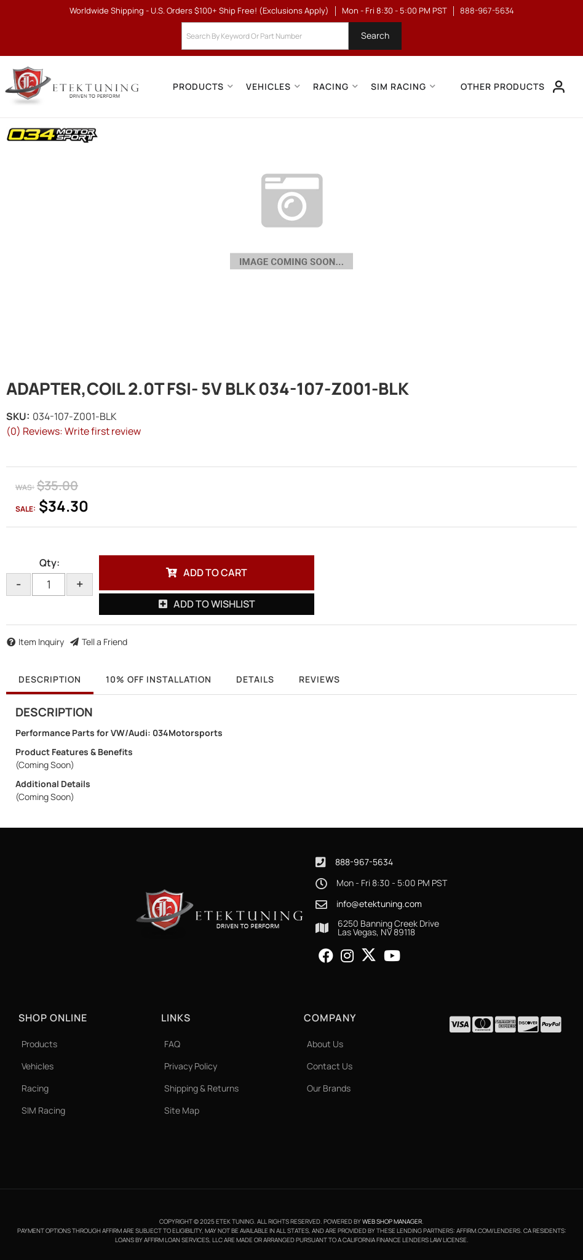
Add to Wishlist (214, 604)
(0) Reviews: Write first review (73, 431)
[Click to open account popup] (559, 86)
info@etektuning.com (379, 904)
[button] (291, 36)
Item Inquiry (41, 642)
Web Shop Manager (392, 1221)
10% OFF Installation (159, 679)
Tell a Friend (104, 642)
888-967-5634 (364, 862)
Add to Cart (215, 572)
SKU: (18, 416)
